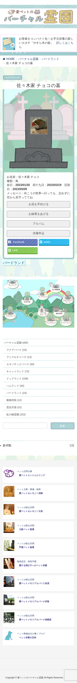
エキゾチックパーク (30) (20, 364)
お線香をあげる (39, 213)
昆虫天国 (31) (14, 407)
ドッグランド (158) (17, 378)
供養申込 (38, 233)
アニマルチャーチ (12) (19, 357)
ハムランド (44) (15, 385)
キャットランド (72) (17, 371)
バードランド (12, 77)
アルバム (38, 223)
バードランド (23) (16, 392)
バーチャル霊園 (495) (16, 342)
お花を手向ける (39, 204)
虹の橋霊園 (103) (16, 414)
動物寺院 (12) (14, 400)
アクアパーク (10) (16, 349)
